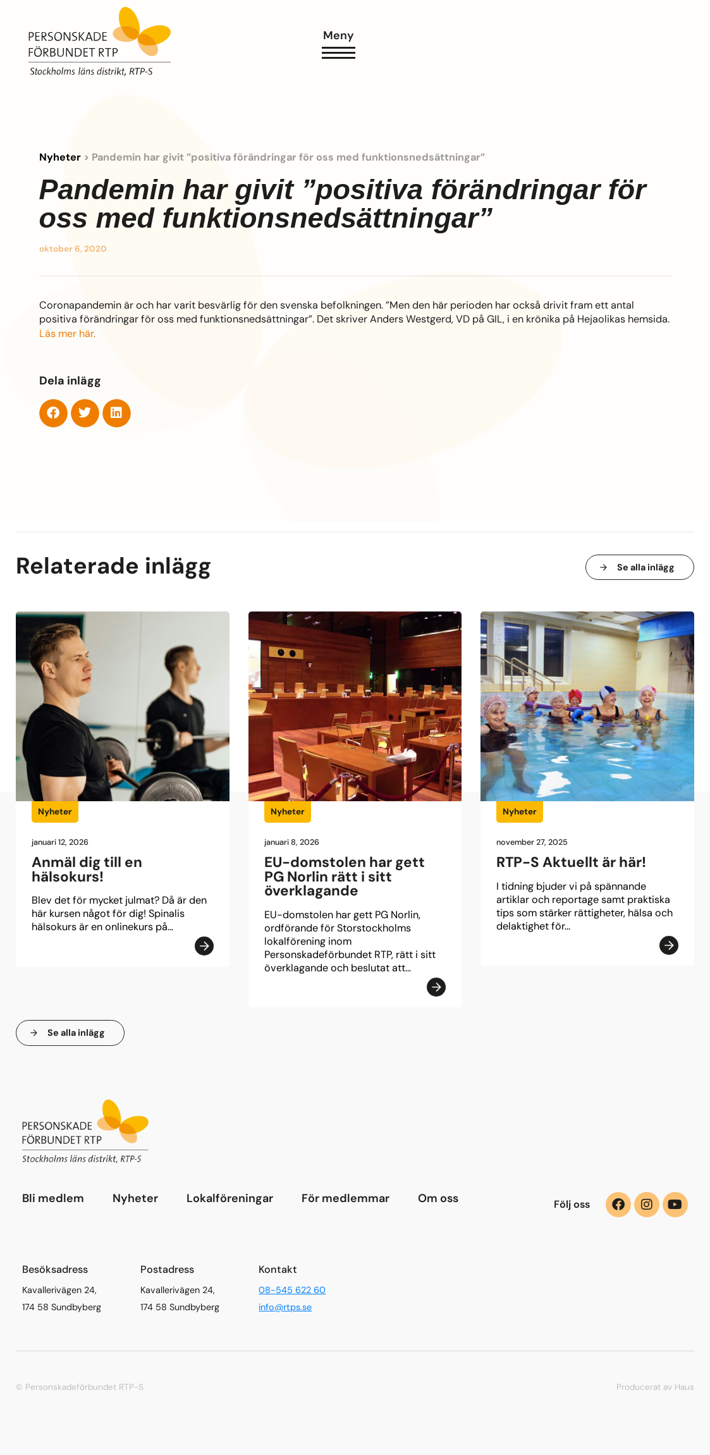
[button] (53, 413)
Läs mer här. (67, 334)
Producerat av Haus (655, 1387)
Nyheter (60, 157)
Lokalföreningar (230, 1198)
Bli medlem (53, 1198)
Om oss (438, 1198)
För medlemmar (345, 1198)
